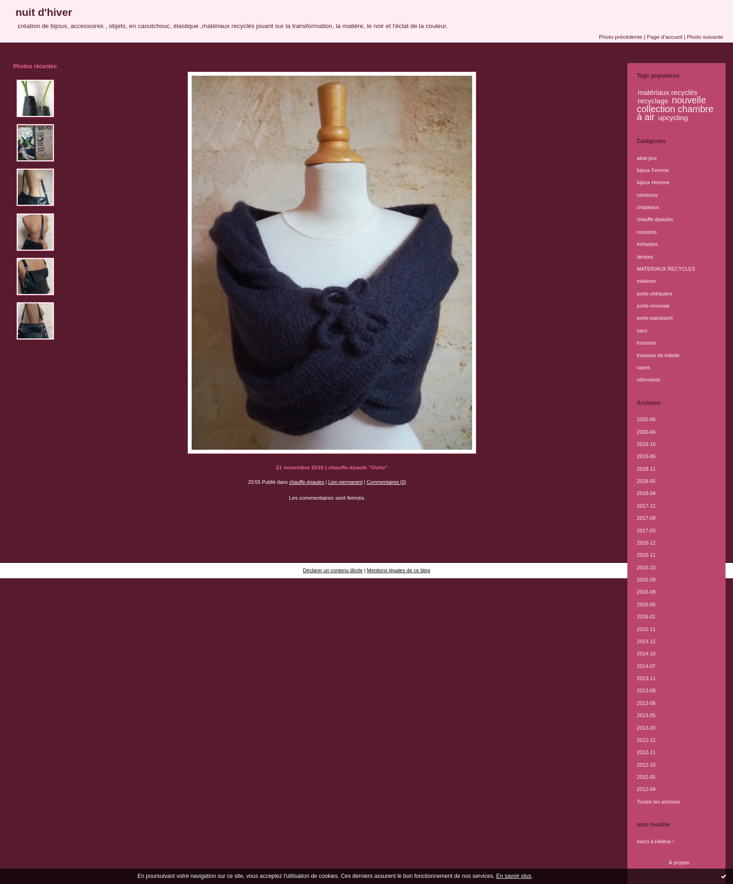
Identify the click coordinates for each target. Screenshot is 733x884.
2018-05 (646, 481)
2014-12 (646, 641)
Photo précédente (620, 37)
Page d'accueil (665, 37)
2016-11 (646, 555)
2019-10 (646, 444)
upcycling (673, 118)
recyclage (653, 101)
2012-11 (646, 752)
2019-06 (646, 456)
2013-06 (646, 703)
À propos (679, 862)
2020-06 (646, 419)
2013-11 (646, 678)
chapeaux (648, 207)
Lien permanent (345, 482)
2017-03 (646, 530)
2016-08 (646, 592)
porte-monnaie (653, 306)
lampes (645, 256)
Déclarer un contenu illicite (333, 570)
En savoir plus (513, 876)
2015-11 (646, 629)
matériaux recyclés (667, 92)
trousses (646, 342)
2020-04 (646, 432)
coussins (646, 232)
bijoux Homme (653, 182)
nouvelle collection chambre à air (675, 108)
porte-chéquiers (654, 293)
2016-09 (646, 579)
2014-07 (646, 666)
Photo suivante (705, 37)
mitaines (646, 281)
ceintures (647, 195)
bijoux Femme (653, 170)
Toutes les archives (658, 802)
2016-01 (646, 616)
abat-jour (647, 158)
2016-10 (646, 567)
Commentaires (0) (386, 482)
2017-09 (646, 518)
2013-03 (646, 728)
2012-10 (646, 765)
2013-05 (646, 715)
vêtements (648, 379)
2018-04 (646, 493)
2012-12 (646, 740)
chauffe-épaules (306, 482)
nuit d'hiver (43, 12)
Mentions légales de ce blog (398, 570)
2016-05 (646, 604)
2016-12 (646, 543)
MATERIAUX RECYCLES (666, 269)
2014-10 (646, 653)
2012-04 (646, 789)
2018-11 (646, 469)
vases (643, 367)
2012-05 (646, 777)
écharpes (647, 244)
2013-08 (646, 690)
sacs (642, 330)
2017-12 (646, 506)
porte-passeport (654, 318)
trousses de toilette (658, 355)
